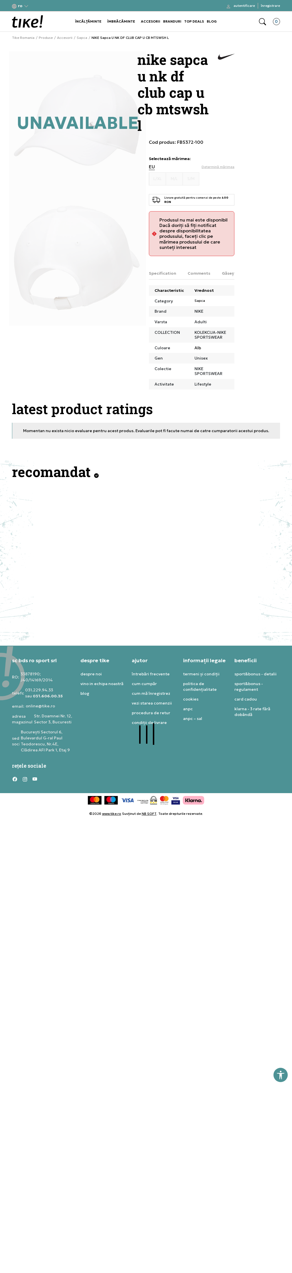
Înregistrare (270, 5)
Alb (197, 347)
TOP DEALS (194, 21)
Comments (199, 273)
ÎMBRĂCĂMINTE (121, 21)
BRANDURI (172, 21)
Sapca (82, 38)
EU (152, 166)
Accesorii (64, 38)
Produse (46, 38)
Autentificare (244, 5)
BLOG (212, 21)
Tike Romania (23, 38)
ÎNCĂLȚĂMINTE (88, 21)
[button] (20, 5)
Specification (162, 273)
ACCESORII (150, 21)
